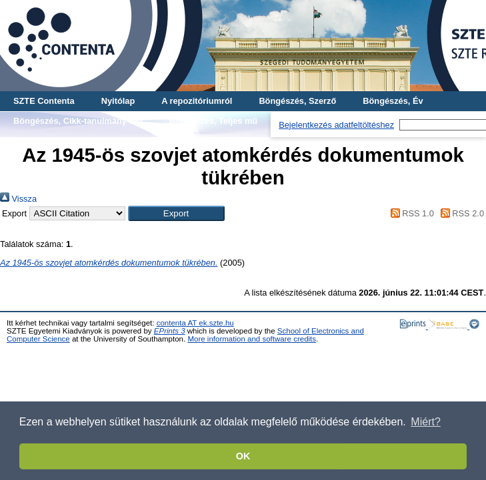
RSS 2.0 (460, 213)
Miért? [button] (425, 421)
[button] (176, 213)
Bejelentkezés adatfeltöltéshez (336, 125)
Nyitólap (118, 101)
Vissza (18, 199)
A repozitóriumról (196, 101)
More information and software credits (251, 339)
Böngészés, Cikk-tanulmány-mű (77, 121)
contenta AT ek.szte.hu (195, 323)
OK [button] (243, 456)
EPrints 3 (169, 331)
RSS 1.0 (410, 213)
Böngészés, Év (393, 101)
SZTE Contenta (44, 101)
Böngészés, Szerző (297, 101)
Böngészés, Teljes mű (213, 121)
